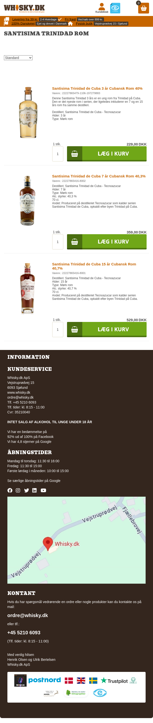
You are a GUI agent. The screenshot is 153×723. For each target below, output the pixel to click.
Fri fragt (70, 19)
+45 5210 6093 (23, 632)
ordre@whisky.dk (20, 397)
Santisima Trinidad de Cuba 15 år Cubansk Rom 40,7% (94, 266)
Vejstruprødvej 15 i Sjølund (111, 23)
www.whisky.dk (18, 392)
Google (54, 481)
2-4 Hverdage (48, 19)
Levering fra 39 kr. (25, 19)
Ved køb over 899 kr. (90, 19)
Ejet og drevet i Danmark (52, 23)
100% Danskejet (23, 23)
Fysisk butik (84, 23)
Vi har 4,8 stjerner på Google (29, 442)
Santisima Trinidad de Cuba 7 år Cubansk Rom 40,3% (99, 176)
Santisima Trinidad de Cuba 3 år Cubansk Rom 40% (97, 88)
